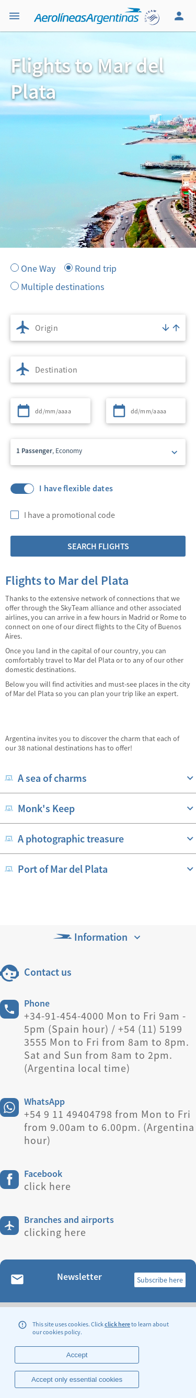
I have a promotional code (69, 515)
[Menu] (16, 15)
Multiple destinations (63, 286)
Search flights (98, 546)
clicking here (55, 1232)
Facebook (43, 1174)
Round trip (96, 267)
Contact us (48, 971)
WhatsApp (44, 1101)
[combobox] (98, 328)
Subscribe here (160, 1280)
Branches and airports (69, 1220)
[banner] (98, 198)
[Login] (180, 15)
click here (117, 1324)
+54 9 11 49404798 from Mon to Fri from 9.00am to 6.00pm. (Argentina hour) (109, 1127)
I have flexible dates (76, 488)
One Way (38, 267)
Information (98, 936)
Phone (37, 1003)
